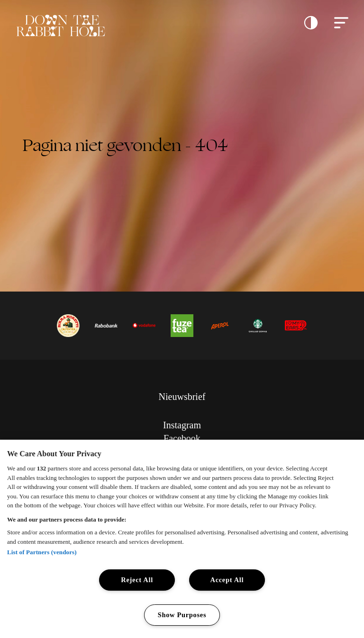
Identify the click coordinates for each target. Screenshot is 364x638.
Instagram (182, 425)
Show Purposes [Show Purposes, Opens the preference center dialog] (182, 615)
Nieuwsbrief (182, 396)
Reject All (137, 580)
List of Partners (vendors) (42, 552)
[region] (182, 539)
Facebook (182, 438)
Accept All (227, 580)
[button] (311, 22)
